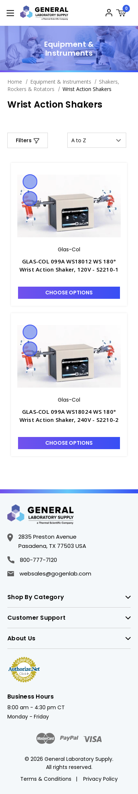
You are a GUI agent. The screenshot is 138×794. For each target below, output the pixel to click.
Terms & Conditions (45, 779)
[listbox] (96, 140)
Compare (29, 198)
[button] (27, 140)
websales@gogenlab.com (49, 573)
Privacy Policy (100, 779)
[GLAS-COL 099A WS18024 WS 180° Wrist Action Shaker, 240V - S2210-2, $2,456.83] (69, 356)
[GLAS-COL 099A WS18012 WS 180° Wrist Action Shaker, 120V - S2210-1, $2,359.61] (69, 206)
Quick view (29, 181)
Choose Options (69, 292)
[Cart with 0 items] (123, 14)
